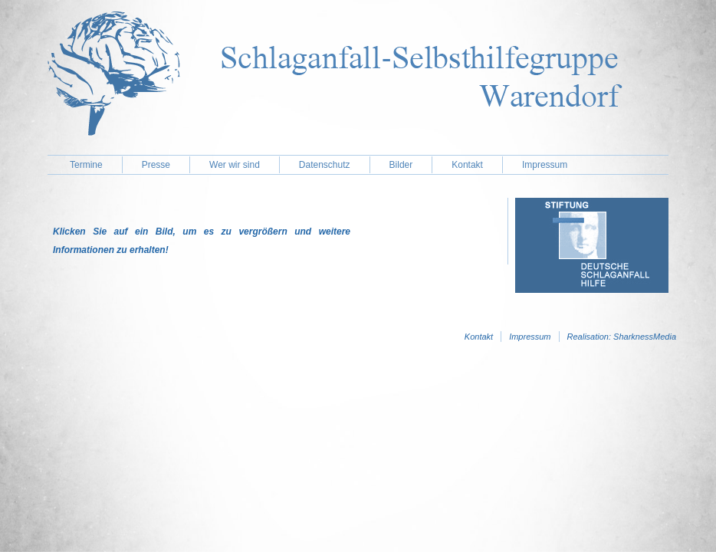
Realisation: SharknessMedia (621, 336)
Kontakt (467, 164)
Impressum (544, 164)
